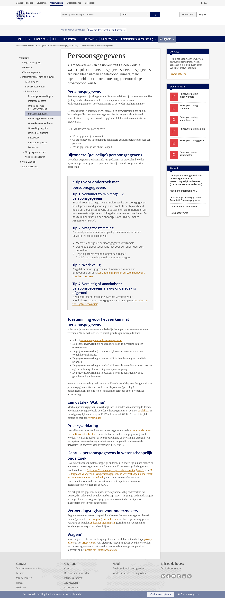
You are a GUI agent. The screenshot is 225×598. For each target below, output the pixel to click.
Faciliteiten (69, 39)
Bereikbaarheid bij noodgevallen (128, 568)
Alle (124, 14)
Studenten (41, 2)
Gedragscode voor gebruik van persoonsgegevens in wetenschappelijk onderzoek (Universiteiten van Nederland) (186, 180)
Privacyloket (94, 417)
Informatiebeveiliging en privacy (64, 45)
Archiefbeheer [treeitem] (32, 81)
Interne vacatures (73, 578)
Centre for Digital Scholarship (101, 549)
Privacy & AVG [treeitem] (31, 91)
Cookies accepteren (160, 594)
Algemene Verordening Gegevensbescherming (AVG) (115, 470)
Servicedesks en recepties (29, 568)
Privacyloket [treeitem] (34, 137)
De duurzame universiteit (77, 573)
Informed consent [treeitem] (37, 101)
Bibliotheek (90, 2)
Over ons (68, 568)
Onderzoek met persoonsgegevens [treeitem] (37, 107)
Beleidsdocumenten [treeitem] (35, 86)
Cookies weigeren (189, 594)
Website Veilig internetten (184, 206)
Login (206, 3)
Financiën (39, 39)
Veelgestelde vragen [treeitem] (35, 156)
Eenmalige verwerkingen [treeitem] (40, 96)
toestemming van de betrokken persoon (101, 340)
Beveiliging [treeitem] (26, 67)
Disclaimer (21, 587)
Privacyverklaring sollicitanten (189, 154)
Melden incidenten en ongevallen (129, 573)
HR (25, 39)
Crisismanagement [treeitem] (31, 72)
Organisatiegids (74, 2)
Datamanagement (179, 213)
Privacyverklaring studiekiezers (189, 119)
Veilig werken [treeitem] (27, 162)
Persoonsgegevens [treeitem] (38, 113)
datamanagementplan (104, 522)
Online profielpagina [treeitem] (38, 133)
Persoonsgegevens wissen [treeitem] (41, 118)
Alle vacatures (71, 582)
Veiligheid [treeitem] (22, 58)
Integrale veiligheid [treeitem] (31, 62)
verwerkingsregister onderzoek (101, 519)
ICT (54, 39)
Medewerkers (56, 2)
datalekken (143, 410)
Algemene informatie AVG (183, 190)
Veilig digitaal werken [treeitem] (34, 152)
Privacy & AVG (87, 45)
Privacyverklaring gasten (192, 140)
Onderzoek (107, 39)
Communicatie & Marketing (137, 39)
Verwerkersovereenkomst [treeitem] (41, 123)
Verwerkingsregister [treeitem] (38, 128)
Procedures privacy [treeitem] (37, 142)
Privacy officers (178, 74)
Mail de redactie (24, 578)
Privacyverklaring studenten (189, 107)
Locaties (20, 573)
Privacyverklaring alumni (192, 128)
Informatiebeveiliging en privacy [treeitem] (36, 77)
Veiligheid (165, 39)
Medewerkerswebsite (25, 45)
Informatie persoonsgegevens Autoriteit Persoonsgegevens (185, 199)
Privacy (19, 582)
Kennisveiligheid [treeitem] (28, 166)
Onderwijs (88, 39)
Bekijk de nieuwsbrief (171, 568)
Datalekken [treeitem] (33, 147)
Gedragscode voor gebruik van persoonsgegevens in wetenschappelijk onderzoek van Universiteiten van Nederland (110, 475)
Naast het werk (72, 587)
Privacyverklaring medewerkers (189, 95)
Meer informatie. (74, 594)
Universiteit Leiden (24, 2)
